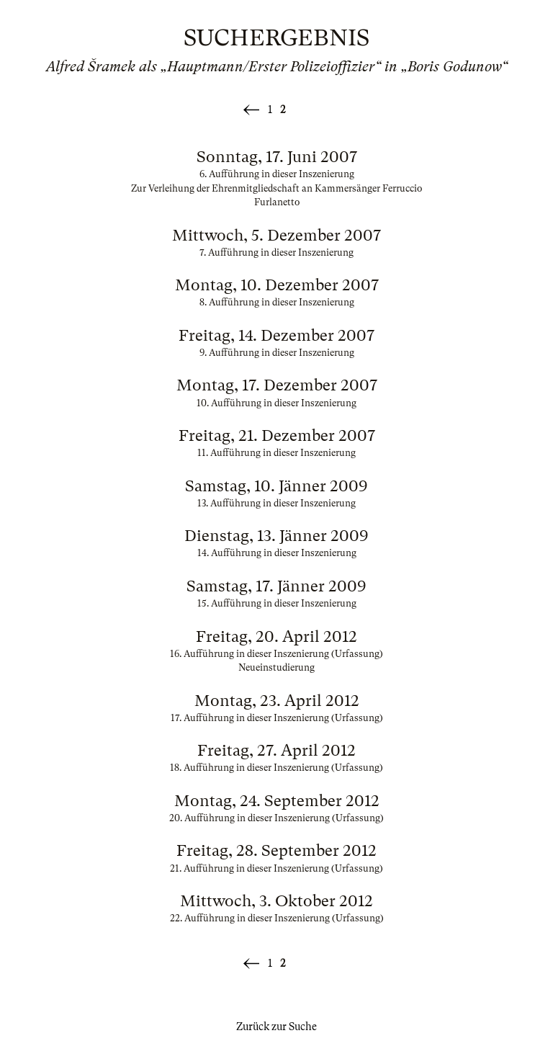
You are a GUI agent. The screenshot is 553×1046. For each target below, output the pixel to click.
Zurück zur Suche (276, 1026)
